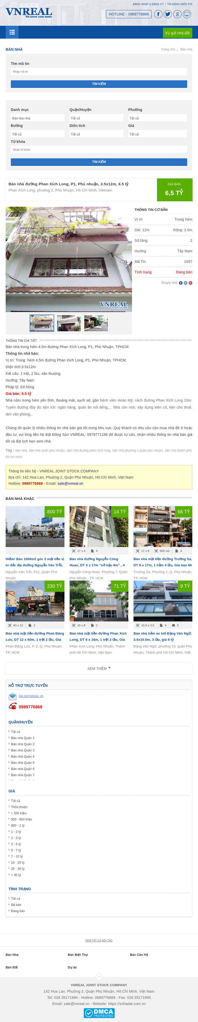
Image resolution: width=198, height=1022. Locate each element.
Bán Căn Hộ (139, 955)
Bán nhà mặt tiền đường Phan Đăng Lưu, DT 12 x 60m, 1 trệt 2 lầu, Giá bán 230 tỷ (35, 639)
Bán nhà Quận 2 (23, 744)
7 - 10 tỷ (17, 856)
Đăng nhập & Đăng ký (148, 4)
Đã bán (16, 905)
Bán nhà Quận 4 (23, 756)
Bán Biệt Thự (78, 955)
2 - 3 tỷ (16, 838)
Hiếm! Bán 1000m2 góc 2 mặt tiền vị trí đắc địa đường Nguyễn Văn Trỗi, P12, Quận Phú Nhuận (35, 565)
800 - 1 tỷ (17, 825)
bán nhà (21, 450)
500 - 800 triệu (21, 819)
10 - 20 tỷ (17, 862)
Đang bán (18, 911)
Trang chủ (168, 49)
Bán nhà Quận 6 (23, 769)
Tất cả (15, 732)
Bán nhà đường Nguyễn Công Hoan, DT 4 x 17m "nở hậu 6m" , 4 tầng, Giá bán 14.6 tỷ (97, 565)
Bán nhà (186, 49)
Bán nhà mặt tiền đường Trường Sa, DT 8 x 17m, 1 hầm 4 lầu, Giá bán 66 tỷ (163, 565)
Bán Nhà (12, 955)
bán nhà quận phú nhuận (47, 450)
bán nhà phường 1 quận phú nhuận (137, 450)
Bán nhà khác (20, 499)
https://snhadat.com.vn (127, 1004)
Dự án (72, 967)
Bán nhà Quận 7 (23, 775)
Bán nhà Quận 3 (23, 750)
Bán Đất (12, 967)
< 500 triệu (19, 813)
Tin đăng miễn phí (179, 4)
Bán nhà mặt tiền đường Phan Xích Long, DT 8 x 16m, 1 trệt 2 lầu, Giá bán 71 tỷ (98, 639)
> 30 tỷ (16, 875)
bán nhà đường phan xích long (88, 450)
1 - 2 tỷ (16, 832)
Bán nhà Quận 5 (23, 763)
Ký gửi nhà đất (178, 33)
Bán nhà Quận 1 (23, 738)
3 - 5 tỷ (16, 844)
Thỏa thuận (19, 807)
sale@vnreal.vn (70, 483)
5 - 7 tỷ (16, 850)
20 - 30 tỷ (17, 869)
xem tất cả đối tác (98, 940)
